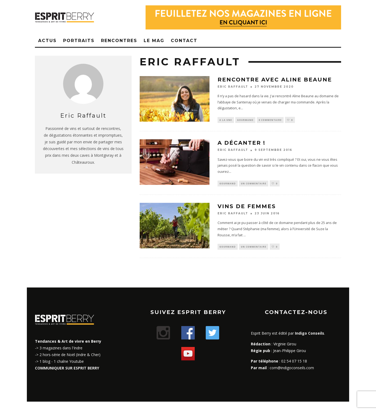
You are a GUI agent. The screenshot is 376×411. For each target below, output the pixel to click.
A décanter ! (241, 143)
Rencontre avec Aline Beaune (275, 79)
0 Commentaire (270, 119)
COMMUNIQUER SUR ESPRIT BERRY (67, 369)
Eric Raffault (233, 86)
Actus (47, 40)
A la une (225, 119)
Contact (184, 40)
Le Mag (154, 40)
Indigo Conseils (309, 334)
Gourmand (245, 119)
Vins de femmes (247, 207)
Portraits (79, 40)
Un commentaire (253, 183)
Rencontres (119, 40)
